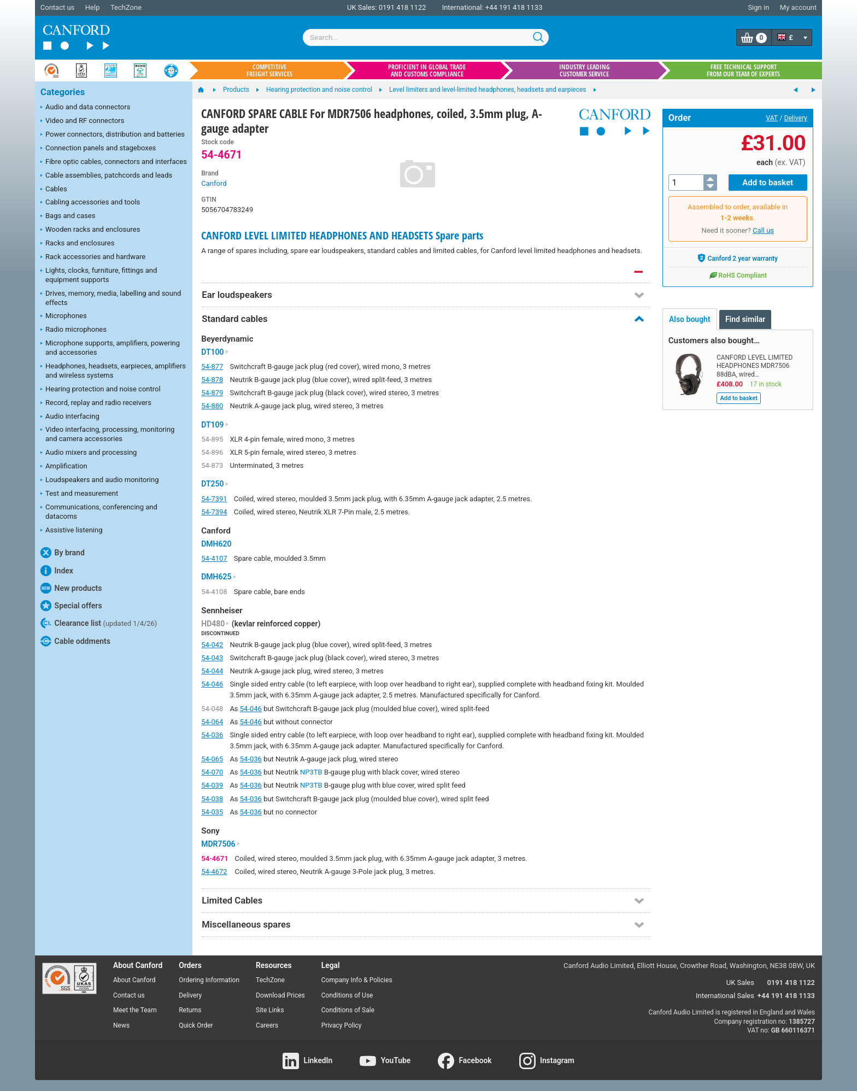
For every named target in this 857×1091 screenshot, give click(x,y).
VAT (772, 118)
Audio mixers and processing (88, 453)
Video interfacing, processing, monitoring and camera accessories (107, 434)
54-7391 (214, 499)
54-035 (212, 812)
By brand (62, 552)
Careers (267, 1025)
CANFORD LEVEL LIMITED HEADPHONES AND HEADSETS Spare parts (342, 235)
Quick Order (196, 1025)
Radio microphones (73, 330)
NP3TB (311, 772)
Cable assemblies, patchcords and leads (106, 176)
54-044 (212, 671)
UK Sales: (362, 7)
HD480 (215, 623)
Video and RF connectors (82, 121)
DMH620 (216, 543)
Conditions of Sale (347, 1010)
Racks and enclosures (77, 244)
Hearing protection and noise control (100, 390)
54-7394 (214, 512)
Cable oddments (75, 641)
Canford (213, 183)
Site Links (270, 1010)
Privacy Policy (341, 1025)
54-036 (212, 735)
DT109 (214, 424)
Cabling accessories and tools (90, 203)
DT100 (214, 352)
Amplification (63, 467)
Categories (62, 92)
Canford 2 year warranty (737, 258)
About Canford (134, 980)
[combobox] (426, 37)
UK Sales (740, 982)
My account (798, 7)
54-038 (212, 799)
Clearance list (98, 623)
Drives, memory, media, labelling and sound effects (110, 298)
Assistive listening (71, 531)
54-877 (212, 366)
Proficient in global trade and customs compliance (427, 70)
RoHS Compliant (738, 275)
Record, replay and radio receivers (95, 403)
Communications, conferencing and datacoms (98, 511)
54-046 (212, 684)
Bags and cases (67, 216)
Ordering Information (209, 980)
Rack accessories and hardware (92, 257)
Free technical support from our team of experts (743, 70)
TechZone (126, 7)
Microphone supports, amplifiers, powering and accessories (110, 347)
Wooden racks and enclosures (90, 230)
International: (463, 7)
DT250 (214, 483)
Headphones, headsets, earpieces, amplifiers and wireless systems (113, 370)
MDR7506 (220, 844)
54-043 (212, 658)
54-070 (212, 772)
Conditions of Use (347, 995)
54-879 (212, 393)
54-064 (212, 722)
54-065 (212, 759)
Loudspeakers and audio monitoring (99, 480)
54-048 (212, 709)
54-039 (212, 785)
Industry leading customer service (584, 70)
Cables (53, 190)
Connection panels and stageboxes (98, 149)
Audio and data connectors (85, 108)
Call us (763, 230)
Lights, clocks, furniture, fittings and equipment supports (98, 275)
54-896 (212, 452)
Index (56, 570)
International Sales (725, 996)
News (121, 1025)
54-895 (212, 439)
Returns (190, 1010)
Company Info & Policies (356, 980)
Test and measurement (79, 494)
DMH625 (218, 576)
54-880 (212, 406)
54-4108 (214, 592)
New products (71, 588)
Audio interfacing (69, 417)
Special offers (71, 605)
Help (92, 7)
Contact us (57, 7)
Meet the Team (135, 1010)
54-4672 (214, 871)
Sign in (758, 7)
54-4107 (214, 558)
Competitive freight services (269, 70)
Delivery (795, 118)
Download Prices (280, 995)
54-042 (212, 645)
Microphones (63, 316)
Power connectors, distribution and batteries (112, 135)
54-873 (212, 465)
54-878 (212, 380)
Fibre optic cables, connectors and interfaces (113, 162)
